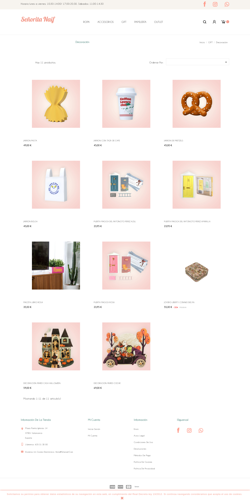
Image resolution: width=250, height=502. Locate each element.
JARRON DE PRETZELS (173, 141)
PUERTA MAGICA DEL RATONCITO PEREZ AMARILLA (187, 221)
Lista (31, 62)
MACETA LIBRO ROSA (33, 302)
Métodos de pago (142, 455)
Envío (136, 429)
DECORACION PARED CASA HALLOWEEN (42, 383)
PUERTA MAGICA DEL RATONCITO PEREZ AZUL (115, 221)
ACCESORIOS (106, 22)
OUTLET (158, 22)
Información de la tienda (36, 420)
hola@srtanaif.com (64, 452)
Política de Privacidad (144, 469)
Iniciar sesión (94, 429)
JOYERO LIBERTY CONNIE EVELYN (179, 302)
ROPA (86, 22)
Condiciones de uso (143, 442)
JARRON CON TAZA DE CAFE (107, 141)
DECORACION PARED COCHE (107, 383)
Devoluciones (140, 449)
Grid (25, 62)
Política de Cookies (143, 462)
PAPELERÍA (140, 22)
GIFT (124, 22)
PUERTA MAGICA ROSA (104, 302)
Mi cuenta (92, 436)
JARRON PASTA (30, 141)
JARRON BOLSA (30, 221)
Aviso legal (139, 436)
